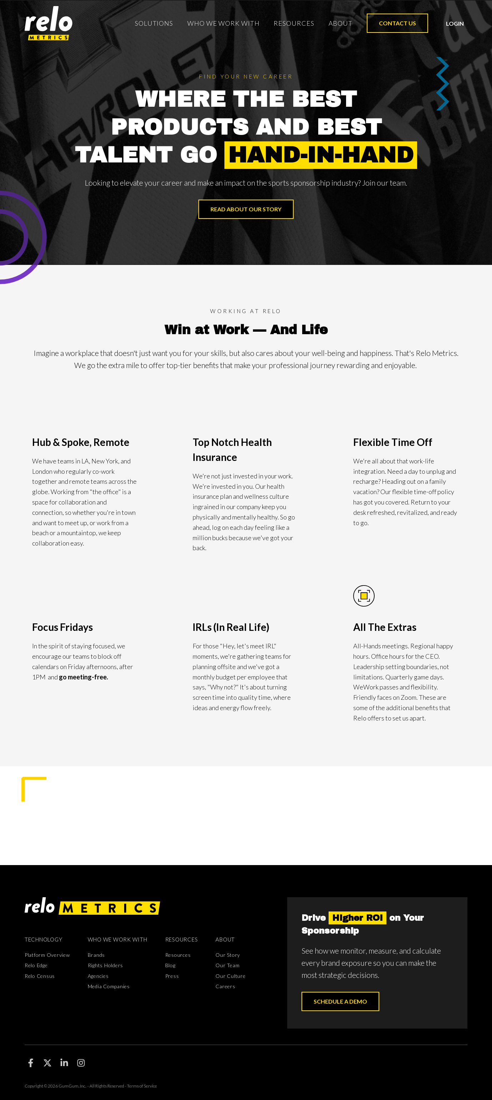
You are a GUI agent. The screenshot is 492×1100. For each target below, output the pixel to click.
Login (455, 23)
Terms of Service (142, 1086)
